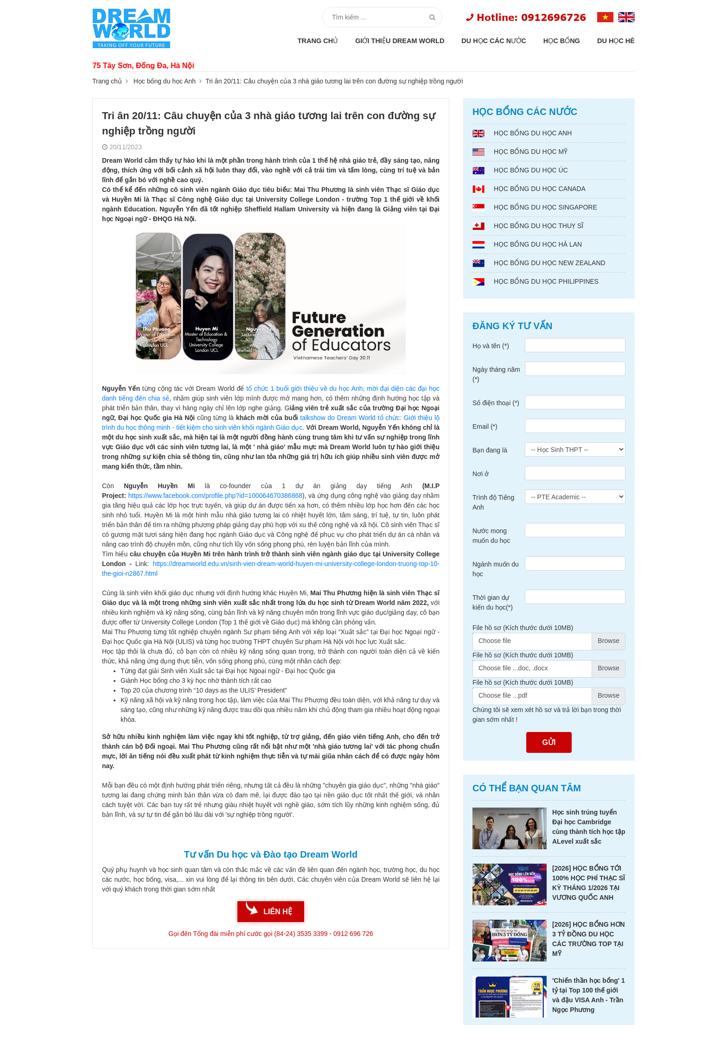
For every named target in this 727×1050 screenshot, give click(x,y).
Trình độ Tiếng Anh (493, 502)
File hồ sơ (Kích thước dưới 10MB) (522, 627)
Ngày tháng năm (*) (496, 374)
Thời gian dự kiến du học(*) (492, 602)
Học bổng (561, 41)
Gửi (549, 742)
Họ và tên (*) (490, 346)
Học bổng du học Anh (165, 81)
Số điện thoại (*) (495, 403)
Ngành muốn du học (495, 569)
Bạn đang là (489, 450)
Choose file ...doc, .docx (513, 668)
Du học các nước (493, 41)
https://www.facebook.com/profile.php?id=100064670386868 (215, 495)
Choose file (494, 640)
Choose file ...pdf (502, 695)
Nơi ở (480, 473)
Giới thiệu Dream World (399, 41)
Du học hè (616, 41)
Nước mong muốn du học (491, 535)
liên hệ (277, 912)
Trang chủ (318, 41)
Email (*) (484, 426)
